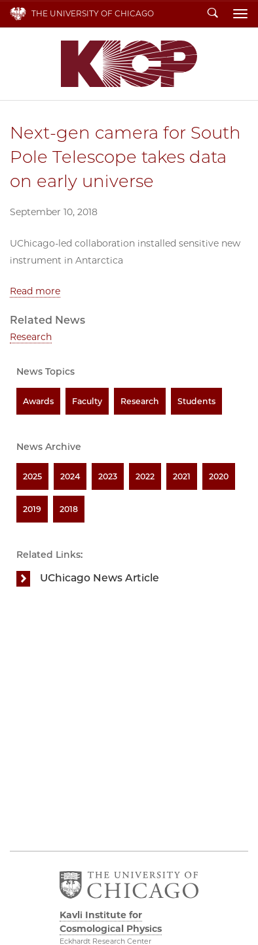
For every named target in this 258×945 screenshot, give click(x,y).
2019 (32, 509)
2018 (69, 509)
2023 (107, 476)
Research (31, 337)
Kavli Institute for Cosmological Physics (129, 64)
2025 (32, 476)
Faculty (87, 401)
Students (196, 401)
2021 (182, 476)
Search (213, 14)
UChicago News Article (99, 578)
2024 (70, 476)
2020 (219, 476)
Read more (35, 291)
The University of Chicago (92, 13)
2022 (145, 476)
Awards (38, 401)
